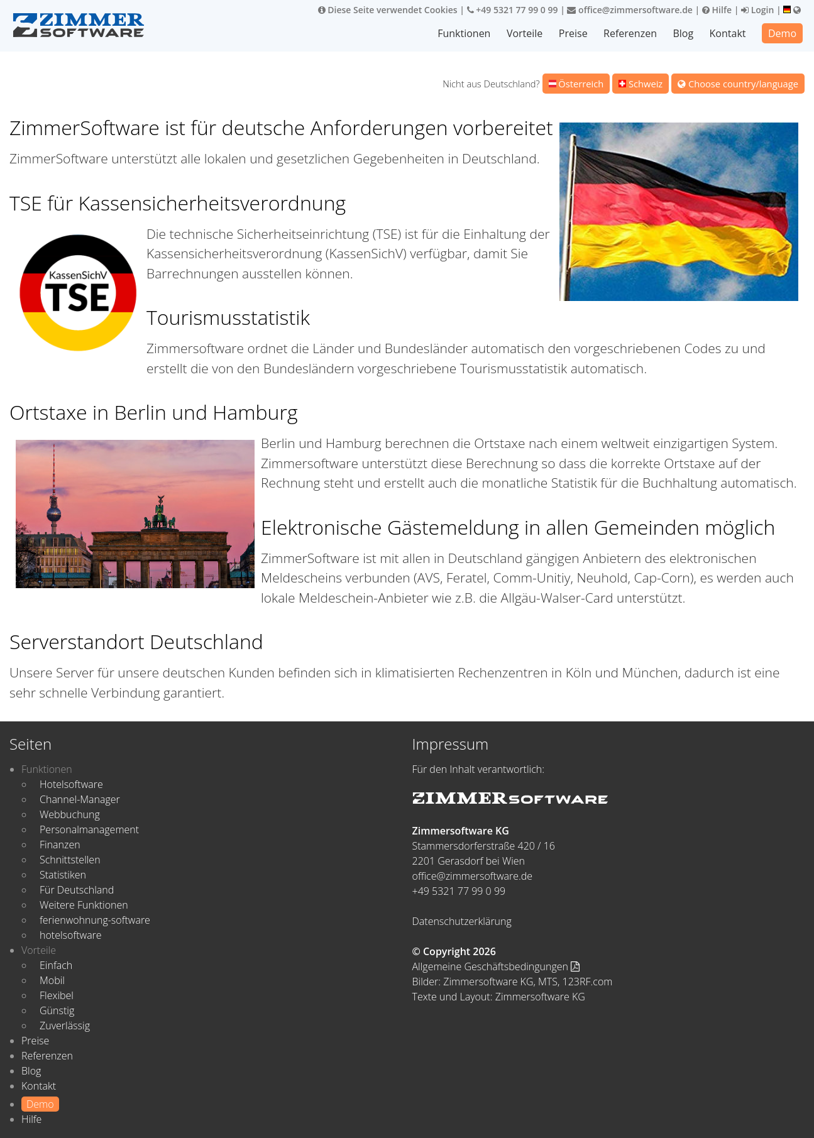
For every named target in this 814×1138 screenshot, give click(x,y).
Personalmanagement (89, 829)
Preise (573, 33)
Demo (782, 33)
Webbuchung (70, 814)
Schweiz (641, 83)
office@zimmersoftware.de (629, 10)
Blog (683, 33)
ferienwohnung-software (95, 920)
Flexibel (57, 995)
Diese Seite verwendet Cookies (388, 10)
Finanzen (60, 844)
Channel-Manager (80, 799)
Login (757, 10)
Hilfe (717, 10)
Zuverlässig (65, 1025)
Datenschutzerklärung (462, 921)
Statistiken (63, 875)
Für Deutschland (77, 890)
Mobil (52, 980)
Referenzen (630, 33)
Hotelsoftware (71, 784)
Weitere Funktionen (84, 905)
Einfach (56, 965)
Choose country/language (738, 83)
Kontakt (728, 33)
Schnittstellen (70, 860)
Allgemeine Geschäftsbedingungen (496, 966)
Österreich (576, 83)
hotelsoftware (71, 935)
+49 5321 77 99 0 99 (512, 10)
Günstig (57, 1010)
